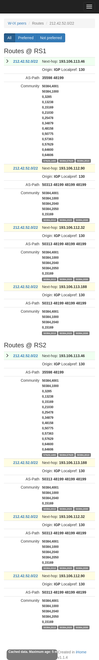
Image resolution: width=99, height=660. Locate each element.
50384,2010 (83, 160)
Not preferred (51, 38)
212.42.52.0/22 (25, 61)
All (9, 38)
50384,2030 (82, 220)
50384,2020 (66, 220)
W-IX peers (17, 23)
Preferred (26, 38)
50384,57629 (66, 160)
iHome (81, 652)
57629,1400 (50, 160)
